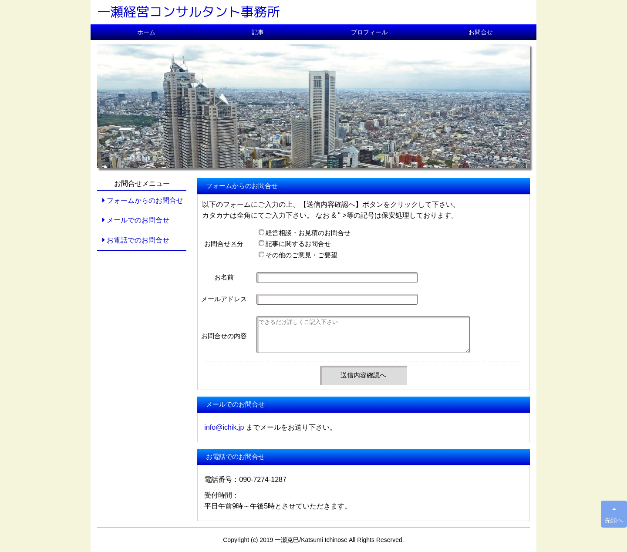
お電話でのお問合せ (135, 240)
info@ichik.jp (224, 427)
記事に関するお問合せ (295, 243)
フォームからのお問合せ (142, 200)
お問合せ (481, 32)
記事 (258, 32)
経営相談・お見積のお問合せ (305, 232)
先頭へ (614, 515)
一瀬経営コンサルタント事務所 (188, 12)
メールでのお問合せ (135, 220)
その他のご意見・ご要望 (298, 255)
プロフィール (369, 32)
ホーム (146, 32)
